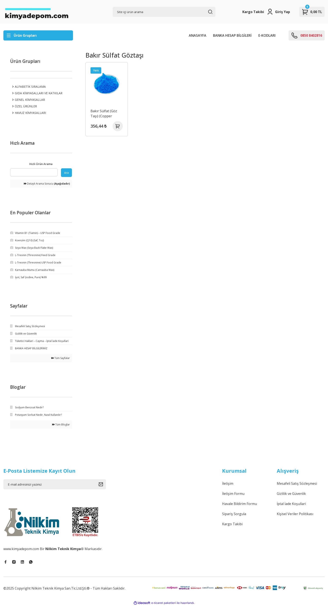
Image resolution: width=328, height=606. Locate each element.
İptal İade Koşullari (291, 503)
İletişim (227, 483)
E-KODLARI (266, 35)
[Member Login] (278, 12)
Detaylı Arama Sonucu (47, 183)
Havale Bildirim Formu (239, 503)
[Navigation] (38, 35)
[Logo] (36, 12)
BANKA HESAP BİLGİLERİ (232, 35)
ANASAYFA (197, 35)
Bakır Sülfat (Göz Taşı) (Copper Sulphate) (103, 114)
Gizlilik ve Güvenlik (291, 493)
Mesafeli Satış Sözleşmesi (297, 483)
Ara (66, 173)
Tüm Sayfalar (60, 358)
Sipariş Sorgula (234, 514)
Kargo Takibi (253, 11)
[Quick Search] (34, 172)
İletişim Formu (233, 493)
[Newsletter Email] (54, 484)
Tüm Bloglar (61, 424)
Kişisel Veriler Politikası (295, 514)
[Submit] (102, 484)
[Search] (164, 12)
